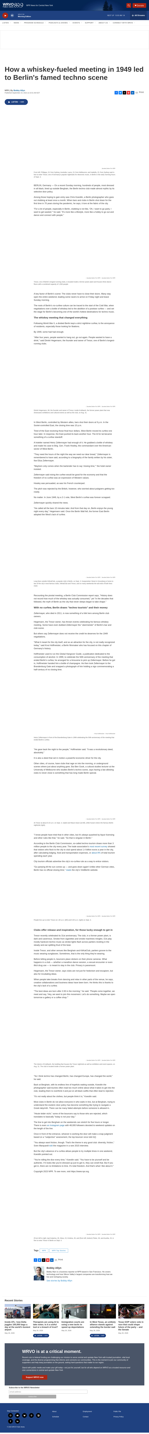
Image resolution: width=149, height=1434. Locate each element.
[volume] (12, 17)
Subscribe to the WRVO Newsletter (24, 1389)
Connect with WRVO (123, 24)
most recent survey (98, 848)
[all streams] (138, 16)
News (16, 24)
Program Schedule (34, 24)
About (54, 1413)
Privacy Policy (118, 1418)
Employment (87, 1413)
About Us (103, 24)
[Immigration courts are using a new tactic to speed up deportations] (74, 1312)
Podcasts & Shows (58, 24)
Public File (117, 1413)
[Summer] (74, 41)
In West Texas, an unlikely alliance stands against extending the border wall (103, 1326)
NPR (44, 1252)
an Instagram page (55, 1126)
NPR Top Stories (59, 1252)
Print (141, 93)
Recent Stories (14, 1301)
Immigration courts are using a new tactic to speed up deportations (72, 1326)
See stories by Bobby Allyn (59, 1282)
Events (76, 24)
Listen (5, 24)
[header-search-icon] (129, 6)
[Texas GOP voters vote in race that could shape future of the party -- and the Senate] (131, 1312)
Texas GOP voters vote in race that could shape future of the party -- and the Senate (130, 1327)
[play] (5, 17)
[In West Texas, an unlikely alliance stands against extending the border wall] (103, 1312)
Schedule (55, 1418)
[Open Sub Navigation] (10, 24)
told (51, 1147)
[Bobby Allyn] (39, 1275)
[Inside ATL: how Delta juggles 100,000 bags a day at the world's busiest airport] (18, 1312)
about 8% (96, 854)
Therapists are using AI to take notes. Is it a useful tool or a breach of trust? (46, 1326)
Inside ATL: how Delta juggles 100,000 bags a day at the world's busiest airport (17, 1327)
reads (68, 871)
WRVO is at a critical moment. (51, 1352)
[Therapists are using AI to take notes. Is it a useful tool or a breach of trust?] (46, 1312)
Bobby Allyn (19, 92)
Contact (85, 1418)
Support (89, 24)
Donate (140, 6)
